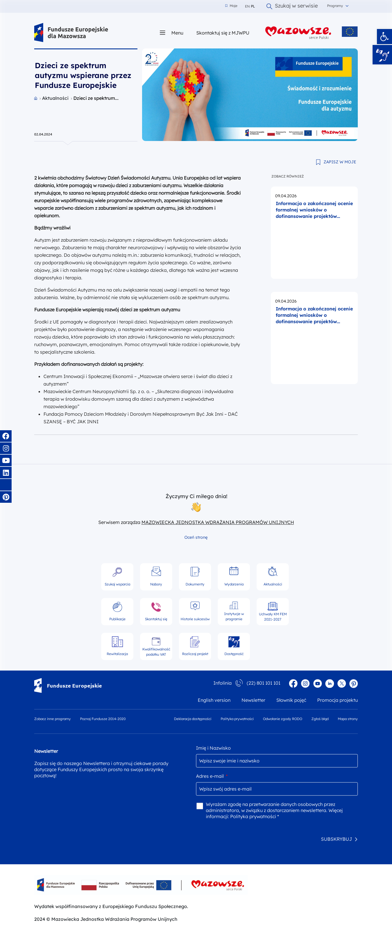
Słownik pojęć (291, 700)
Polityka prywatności (237, 719)
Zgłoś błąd (320, 719)
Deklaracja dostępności (192, 719)
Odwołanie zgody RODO (282, 719)
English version (214, 700)
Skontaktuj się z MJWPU (222, 33)
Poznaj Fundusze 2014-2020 (103, 719)
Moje (231, 5)
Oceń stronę (196, 537)
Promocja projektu (337, 700)
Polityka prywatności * (254, 816)
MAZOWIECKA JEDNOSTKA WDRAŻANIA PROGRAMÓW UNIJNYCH (217, 522)
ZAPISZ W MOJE (340, 161)
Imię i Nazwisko (213, 748)
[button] (384, 36)
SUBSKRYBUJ (336, 839)
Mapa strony (348, 719)
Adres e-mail (212, 776)
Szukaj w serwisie (292, 6)
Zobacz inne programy (52, 719)
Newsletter (253, 700)
